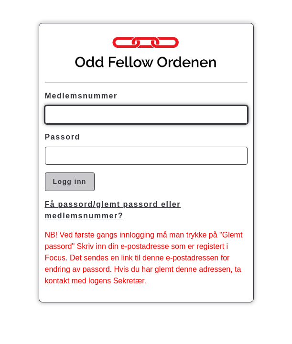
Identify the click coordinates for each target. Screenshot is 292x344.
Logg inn (70, 181)
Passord (62, 137)
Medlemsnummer (81, 96)
